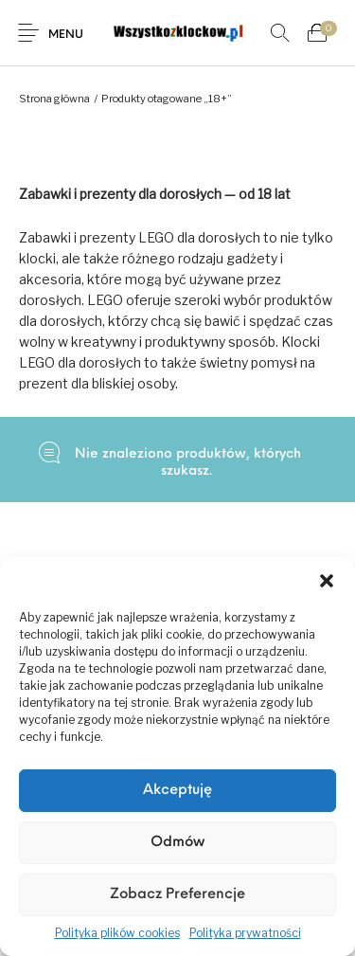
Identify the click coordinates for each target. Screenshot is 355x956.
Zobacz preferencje (177, 895)
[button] (326, 580)
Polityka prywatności (245, 933)
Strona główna (54, 98)
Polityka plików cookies (117, 933)
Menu (65, 35)
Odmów (177, 843)
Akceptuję (177, 791)
